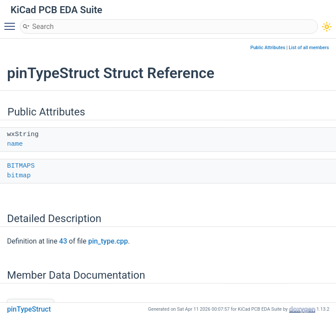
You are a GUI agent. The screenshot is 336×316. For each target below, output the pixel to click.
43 (63, 241)
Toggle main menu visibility (11, 22)
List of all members (309, 47)
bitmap (19, 176)
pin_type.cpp (108, 241)
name (15, 144)
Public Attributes (267, 47)
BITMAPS (21, 166)
